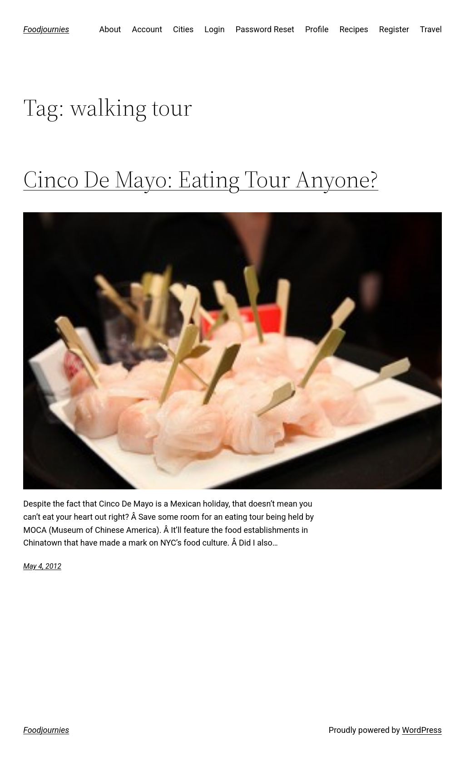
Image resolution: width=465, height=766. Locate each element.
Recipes (353, 29)
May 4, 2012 (42, 566)
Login (214, 29)
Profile (316, 29)
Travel (431, 29)
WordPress (421, 730)
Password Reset (265, 29)
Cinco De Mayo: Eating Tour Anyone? (200, 179)
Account (147, 29)
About (110, 29)
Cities (183, 29)
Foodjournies (46, 29)
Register (394, 29)
